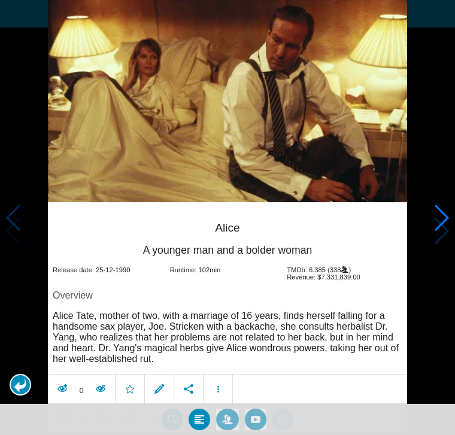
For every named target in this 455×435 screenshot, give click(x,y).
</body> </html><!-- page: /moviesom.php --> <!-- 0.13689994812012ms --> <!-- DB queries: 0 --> (227, 217)
